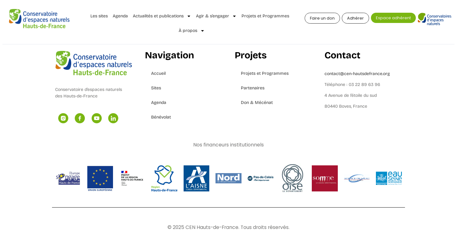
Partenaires (252, 88)
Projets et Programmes (265, 16)
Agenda (120, 16)
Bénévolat (161, 117)
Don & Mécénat (257, 102)
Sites (156, 88)
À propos (192, 30)
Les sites (99, 16)
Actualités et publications (162, 16)
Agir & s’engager (216, 16)
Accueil (158, 73)
